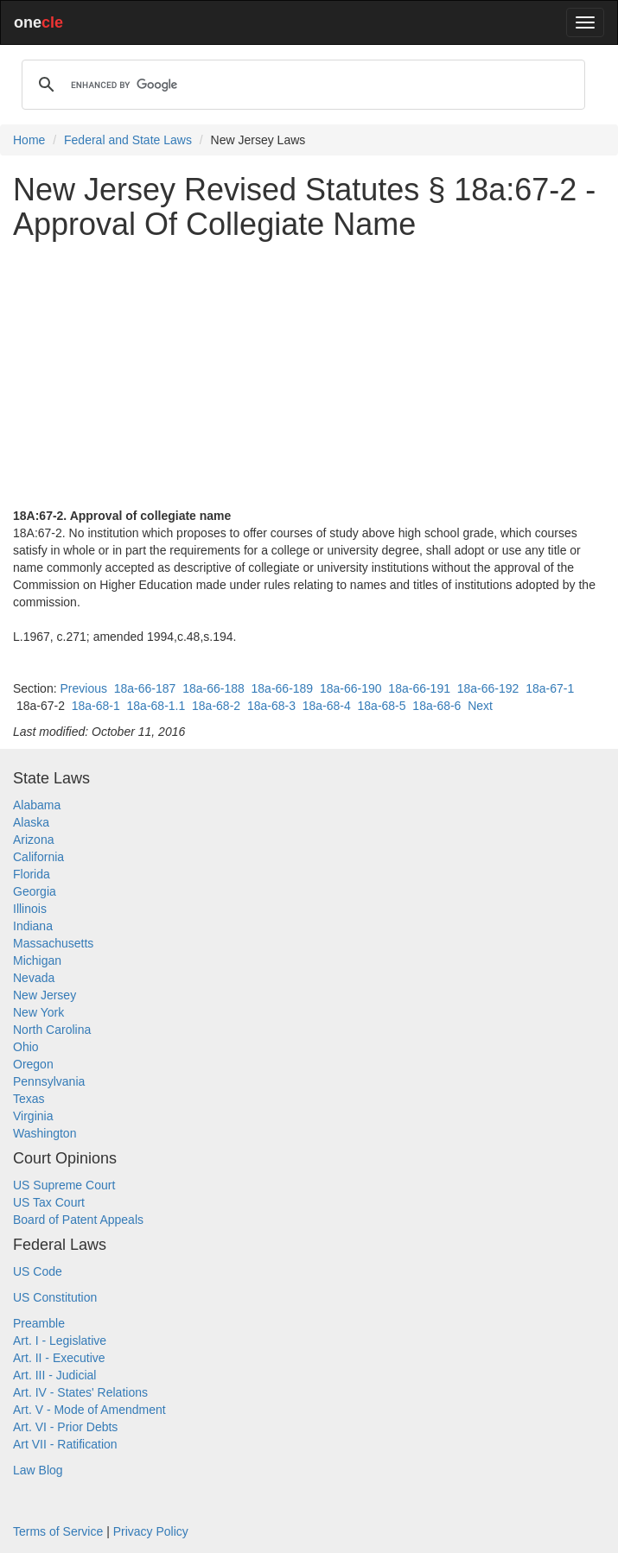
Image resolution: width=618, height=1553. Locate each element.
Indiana (33, 926)
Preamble (39, 1323)
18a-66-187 (145, 688)
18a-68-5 (382, 706)
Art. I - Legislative (59, 1340)
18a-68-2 (216, 706)
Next (480, 706)
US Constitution (55, 1297)
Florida (31, 874)
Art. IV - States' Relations (80, 1392)
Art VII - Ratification (65, 1444)
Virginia (33, 1116)
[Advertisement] (309, 374)
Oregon (33, 1064)
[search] (301, 84)
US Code (37, 1271)
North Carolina (52, 1029)
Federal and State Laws (128, 140)
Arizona (33, 839)
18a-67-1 (550, 688)
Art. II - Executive (59, 1358)
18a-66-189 (283, 688)
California (38, 857)
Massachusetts (53, 943)
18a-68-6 (436, 706)
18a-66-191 (419, 688)
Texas (29, 1099)
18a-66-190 (351, 688)
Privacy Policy (150, 1531)
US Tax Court (49, 1202)
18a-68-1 (96, 706)
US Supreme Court (64, 1185)
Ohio (26, 1047)
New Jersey (44, 995)
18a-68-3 (271, 706)
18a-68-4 (327, 706)
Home (29, 140)
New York (38, 1012)
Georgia (34, 891)
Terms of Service (58, 1531)
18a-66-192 (488, 688)
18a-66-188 (213, 688)
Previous (83, 688)
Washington (44, 1133)
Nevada (33, 978)
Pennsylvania (49, 1081)
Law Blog (38, 1470)
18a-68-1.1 (156, 706)
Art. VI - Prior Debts (65, 1427)
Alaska (31, 822)
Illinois (30, 909)
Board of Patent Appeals (78, 1220)
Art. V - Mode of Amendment (89, 1410)
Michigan (37, 960)
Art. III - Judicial (54, 1375)
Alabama (37, 805)
